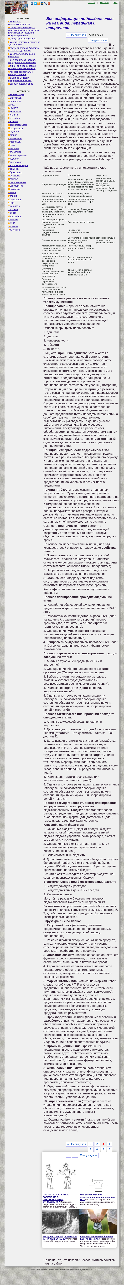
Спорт (11, 202)
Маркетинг (13, 148)
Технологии (14, 206)
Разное (12, 192)
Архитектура (14, 97)
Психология (14, 189)
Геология (13, 121)
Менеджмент (15, 162)
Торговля (13, 209)
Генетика (13, 114)
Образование (15, 172)
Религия (12, 196)
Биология (13, 108)
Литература (14, 141)
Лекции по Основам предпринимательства (19, 79)
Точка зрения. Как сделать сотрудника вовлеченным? (22, 61)
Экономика (14, 229)
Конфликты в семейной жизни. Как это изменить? (96, 1237)
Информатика (15, 128)
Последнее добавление (20, 83)
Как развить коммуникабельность (19, 22)
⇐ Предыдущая (76, 35)
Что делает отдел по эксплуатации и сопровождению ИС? (97, 1197)
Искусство (13, 131)
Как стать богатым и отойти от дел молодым (24, 43)
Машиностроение (17, 155)
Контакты (104, 2)
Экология (13, 226)
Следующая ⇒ (98, 40)
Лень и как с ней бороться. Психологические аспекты (22, 67)
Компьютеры (15, 138)
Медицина (13, 158)
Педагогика (14, 175)
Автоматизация (16, 94)
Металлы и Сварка (18, 165)
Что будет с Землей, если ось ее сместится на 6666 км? (60, 1237)
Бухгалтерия (14, 111)
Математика (14, 152)
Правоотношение (17, 182)
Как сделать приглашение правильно (21, 55)
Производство (15, 185)
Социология (14, 199)
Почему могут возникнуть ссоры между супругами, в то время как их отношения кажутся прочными (23, 31)
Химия (11, 223)
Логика (12, 145)
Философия (14, 216)
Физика (12, 213)
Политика (13, 179)
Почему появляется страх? (22, 38)
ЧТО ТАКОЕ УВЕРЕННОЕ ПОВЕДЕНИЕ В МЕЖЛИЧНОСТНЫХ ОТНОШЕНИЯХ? (56, 1198)
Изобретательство (17, 125)
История (12, 135)
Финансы (13, 219)
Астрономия (14, 101)
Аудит (11, 104)
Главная (91, 2)
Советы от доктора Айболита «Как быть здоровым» (23, 49)
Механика (13, 169)
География (14, 118)
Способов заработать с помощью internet (20, 73)
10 (74, 1155)
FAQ (115, 2)
